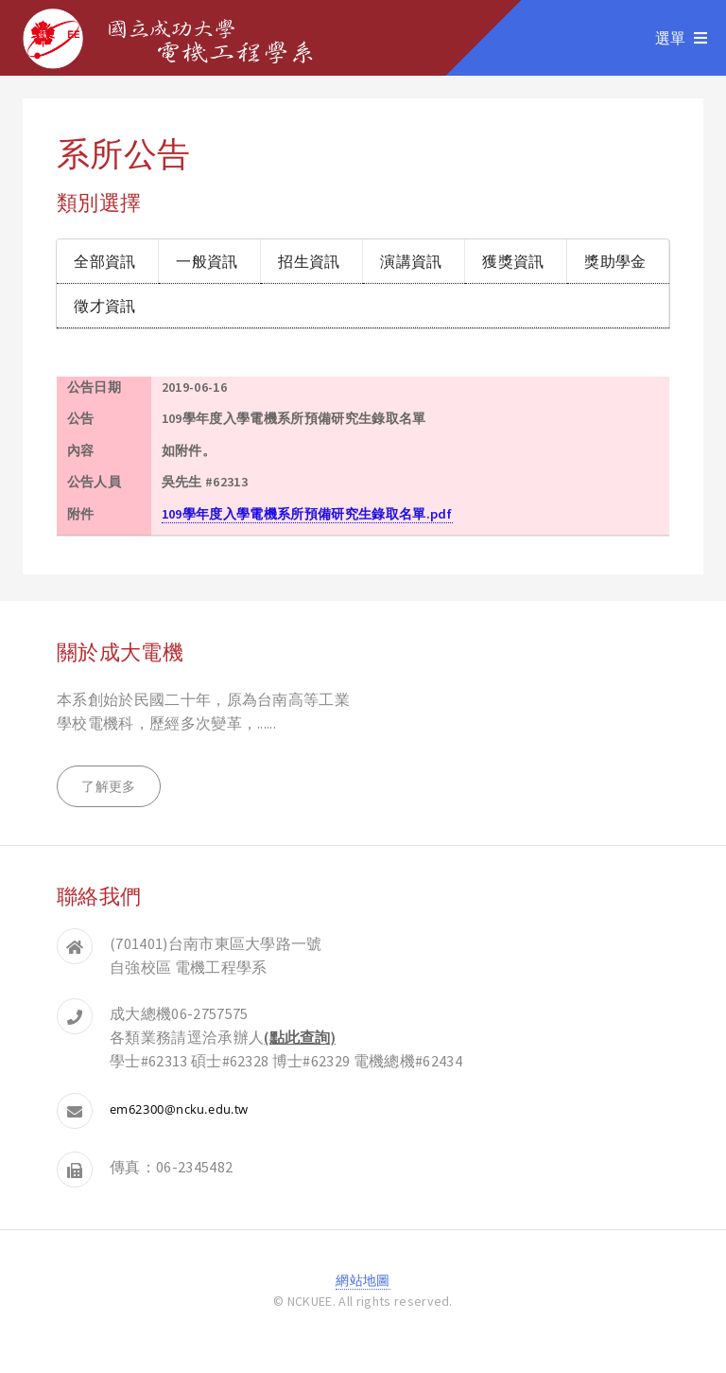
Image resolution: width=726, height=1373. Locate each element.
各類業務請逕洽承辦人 (223, 1037)
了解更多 (108, 786)
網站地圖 (362, 1280)
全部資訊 (104, 261)
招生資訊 (308, 261)
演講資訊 (410, 261)
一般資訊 (206, 261)
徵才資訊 (104, 305)
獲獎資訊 (513, 261)
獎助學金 (615, 261)
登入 (363, 1322)
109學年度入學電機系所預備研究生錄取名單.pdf (307, 513)
